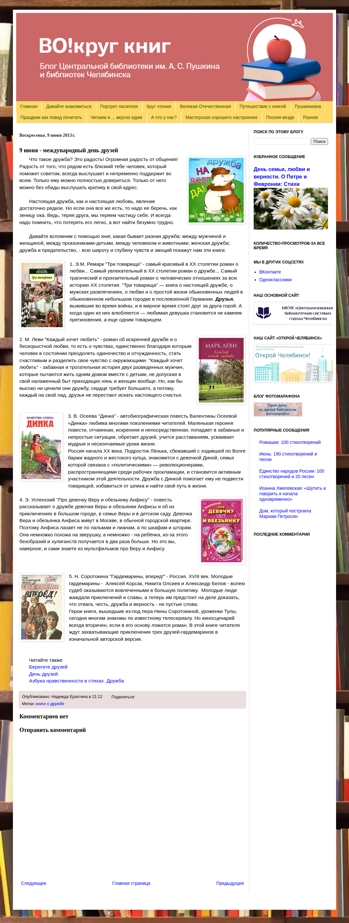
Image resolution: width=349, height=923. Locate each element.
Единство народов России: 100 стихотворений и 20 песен (291, 473)
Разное (310, 117)
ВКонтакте (270, 271)
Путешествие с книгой (262, 106)
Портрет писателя (119, 106)
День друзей (43, 674)
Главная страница (131, 883)
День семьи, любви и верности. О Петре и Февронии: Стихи (282, 176)
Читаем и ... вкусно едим (116, 117)
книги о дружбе (50, 704)
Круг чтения (159, 106)
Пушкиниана (308, 106)
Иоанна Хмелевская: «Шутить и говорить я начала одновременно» (292, 494)
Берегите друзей (48, 667)
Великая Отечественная (205, 106)
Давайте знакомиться (68, 106)
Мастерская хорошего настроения (221, 117)
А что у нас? (164, 117)
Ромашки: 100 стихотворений (290, 442)
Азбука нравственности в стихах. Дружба (76, 680)
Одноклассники (275, 279)
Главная (28, 106)
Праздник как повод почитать (51, 117)
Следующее (33, 883)
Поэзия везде (280, 117)
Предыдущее (230, 883)
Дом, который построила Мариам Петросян (285, 513)
